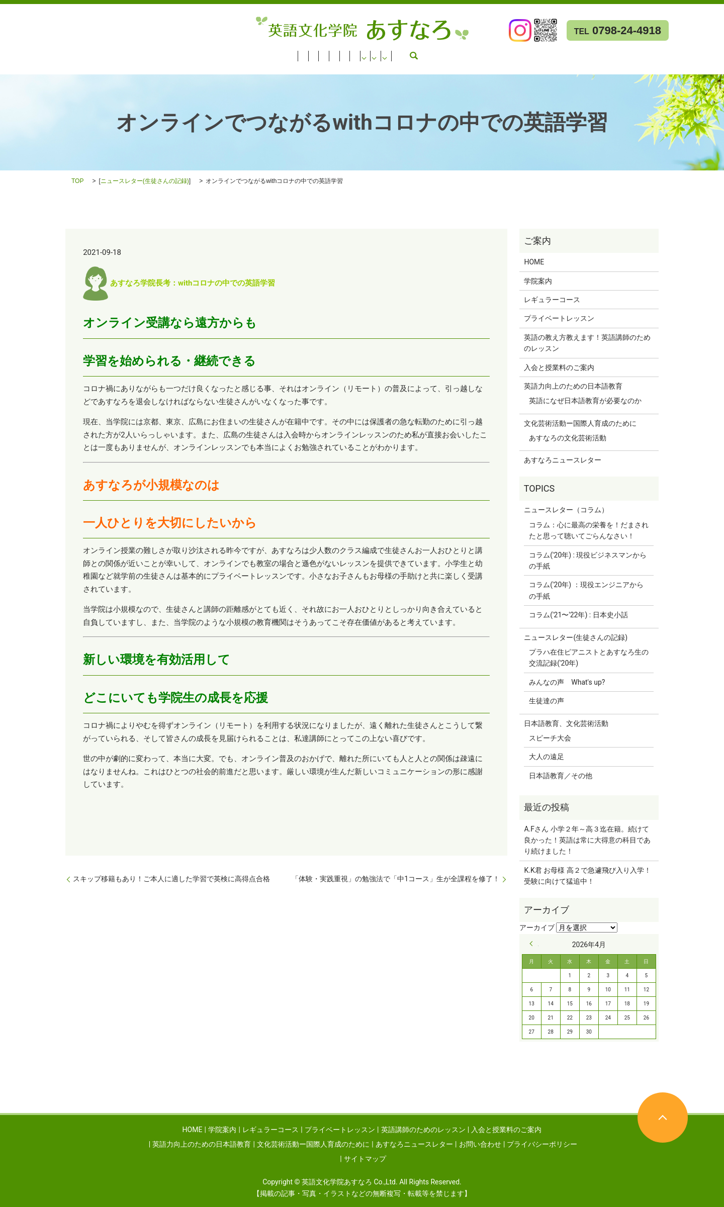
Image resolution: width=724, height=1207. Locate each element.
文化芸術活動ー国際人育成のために (573, 53)
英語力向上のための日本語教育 (446, 53)
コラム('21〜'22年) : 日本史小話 (578, 615)
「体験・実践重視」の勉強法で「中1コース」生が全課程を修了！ (396, 879)
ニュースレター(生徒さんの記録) (145, 180)
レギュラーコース (102, 53)
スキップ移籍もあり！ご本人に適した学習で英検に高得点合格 (171, 879)
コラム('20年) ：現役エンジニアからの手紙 (586, 590)
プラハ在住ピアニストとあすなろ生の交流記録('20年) (589, 657)
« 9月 (533, 943)
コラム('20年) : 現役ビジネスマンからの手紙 (588, 560)
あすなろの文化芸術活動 (567, 438)
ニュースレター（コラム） (566, 510)
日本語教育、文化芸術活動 (566, 723)
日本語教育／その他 (560, 776)
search (163, 65)
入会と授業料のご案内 (352, 53)
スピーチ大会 (550, 738)
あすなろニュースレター (44, 66)
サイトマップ (365, 1159)
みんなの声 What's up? (567, 682)
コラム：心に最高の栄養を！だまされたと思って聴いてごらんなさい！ (589, 530)
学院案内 (50, 53)
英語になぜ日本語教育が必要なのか (585, 401)
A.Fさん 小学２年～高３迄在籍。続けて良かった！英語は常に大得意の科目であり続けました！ (587, 840)
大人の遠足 (546, 757)
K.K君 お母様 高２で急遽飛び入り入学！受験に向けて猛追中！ (587, 875)
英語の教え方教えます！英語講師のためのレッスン (587, 342)
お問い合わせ (125, 66)
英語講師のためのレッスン (264, 53)
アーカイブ (537, 927)
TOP (77, 180)
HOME (16, 53)
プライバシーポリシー (542, 1144)
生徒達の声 (546, 701)
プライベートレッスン (176, 53)
